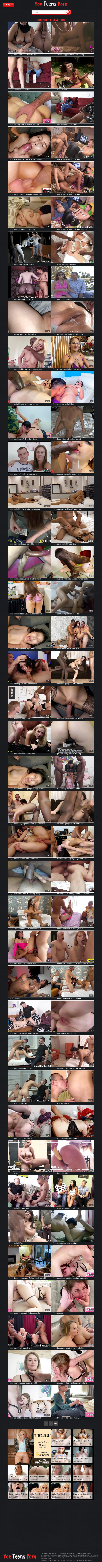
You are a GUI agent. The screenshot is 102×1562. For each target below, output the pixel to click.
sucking (17, 579)
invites (78, 649)
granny (69, 1138)
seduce (86, 579)
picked (78, 439)
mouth (37, 1278)
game (37, 824)
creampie (17, 369)
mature (60, 299)
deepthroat (18, 1278)
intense (29, 124)
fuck (24, 439)
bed (26, 334)
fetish (16, 684)
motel (22, 509)
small (67, 439)
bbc (26, 264)
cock (68, 614)
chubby (27, 229)
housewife (17, 474)
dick (58, 124)
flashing (64, 124)
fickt (21, 1243)
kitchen (67, 859)
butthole (80, 334)
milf (19, 299)
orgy (28, 159)
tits (64, 299)
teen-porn (83, 229)
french (19, 55)
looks (33, 369)
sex (24, 55)
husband (27, 89)
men (27, 474)
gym (19, 544)
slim (62, 789)
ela (69, 369)
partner (89, 963)
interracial (61, 159)
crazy (28, 754)
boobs (23, 299)
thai (74, 544)
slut (76, 719)
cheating (33, 579)
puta (27, 614)
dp (19, 684)
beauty (23, 544)
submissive (84, 1278)
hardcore (17, 824)
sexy (20, 264)
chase (28, 719)
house (79, 369)
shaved (16, 334)
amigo (37, 509)
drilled (59, 1068)
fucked (16, 894)
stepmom (60, 404)
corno (22, 404)
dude (70, 334)
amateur (17, 229)
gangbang (22, 159)
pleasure (69, 55)
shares (80, 929)
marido (35, 404)
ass (58, 55)
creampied (29, 194)
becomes (33, 684)
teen (15, 544)
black (62, 684)
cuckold (34, 55)
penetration (84, 894)
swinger (80, 579)
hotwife (27, 509)
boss (68, 1243)
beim (22, 1208)
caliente (39, 614)
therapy (35, 1033)
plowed (35, 544)
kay (37, 474)
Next (55, 1423)
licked (35, 439)
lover (40, 194)
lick (34, 334)
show (75, 334)
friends (31, 824)
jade (74, 1278)
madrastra (67, 579)
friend (23, 1068)
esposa (23, 614)
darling (75, 929)
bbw (28, 299)
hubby (82, 55)
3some (32, 159)
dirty (18, 124)
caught (16, 439)
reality (67, 159)
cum (21, 439)
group (59, 649)
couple (28, 55)
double (80, 719)
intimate (36, 124)
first (22, 684)
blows (16, 1173)
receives (38, 369)
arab (21, 89)
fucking (63, 55)
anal (15, 55)
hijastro (74, 579)
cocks (81, 684)
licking (30, 334)
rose (19, 1068)
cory (23, 719)
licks (72, 404)
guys (73, 649)
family (30, 1033)
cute (59, 89)
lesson (32, 754)
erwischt (27, 1208)
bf (75, 264)
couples (65, 1068)
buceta (73, 369)
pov (58, 754)
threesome (66, 264)
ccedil (66, 369)
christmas (74, 1243)
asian (16, 159)
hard (72, 264)
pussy (16, 194)
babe (16, 1348)
